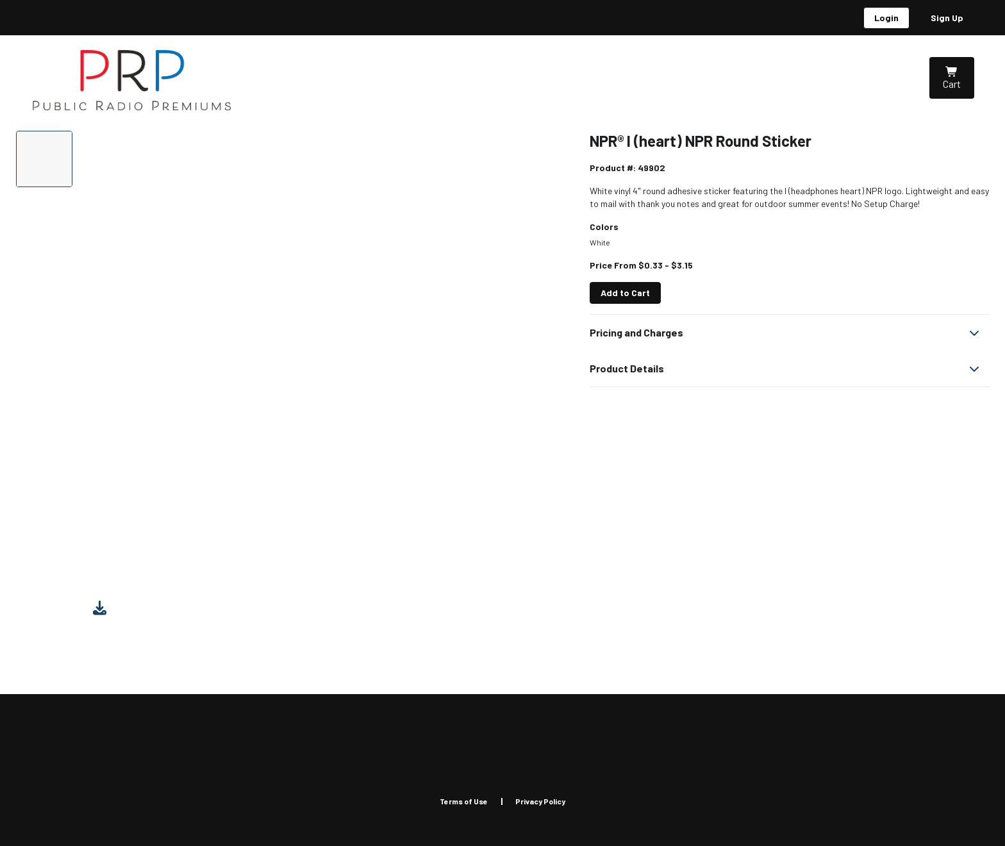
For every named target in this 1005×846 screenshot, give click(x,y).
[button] (789, 333)
